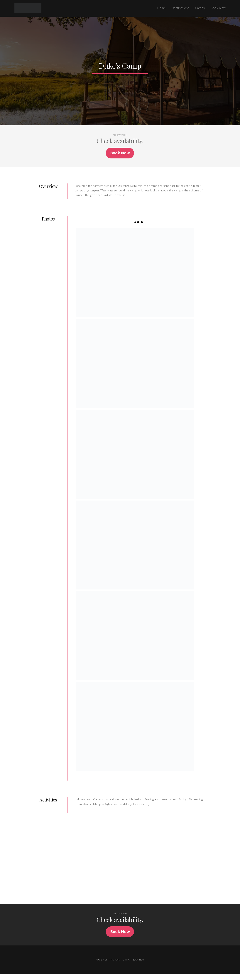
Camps (126, 959)
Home (99, 959)
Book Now (138, 959)
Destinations (112, 959)
